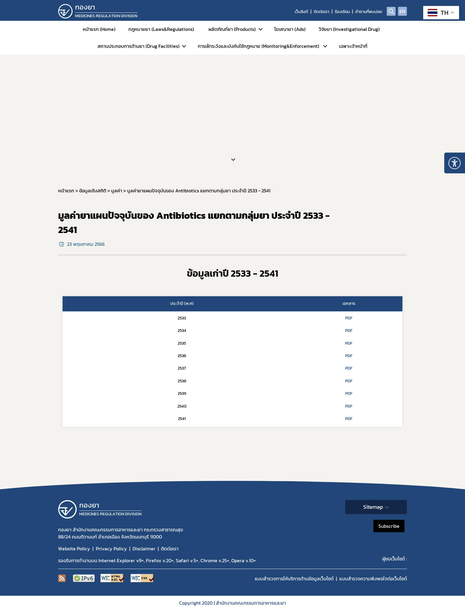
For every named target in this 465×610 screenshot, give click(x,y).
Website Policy (74, 548)
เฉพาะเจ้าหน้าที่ (353, 46)
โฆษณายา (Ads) (289, 29)
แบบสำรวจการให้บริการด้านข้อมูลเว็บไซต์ (294, 578)
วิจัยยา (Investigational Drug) (349, 29)
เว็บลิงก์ (301, 12)
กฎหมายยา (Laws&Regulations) (161, 29)
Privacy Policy (111, 548)
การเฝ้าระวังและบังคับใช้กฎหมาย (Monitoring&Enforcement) (258, 46)
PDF (348, 318)
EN (402, 11)
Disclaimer (144, 548)
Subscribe (388, 526)
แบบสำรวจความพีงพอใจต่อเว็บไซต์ (373, 578)
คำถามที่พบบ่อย (368, 12)
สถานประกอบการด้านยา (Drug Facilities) (138, 46)
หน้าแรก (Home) (99, 29)
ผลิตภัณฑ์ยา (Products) (232, 29)
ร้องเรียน (342, 12)
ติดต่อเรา (321, 12)
